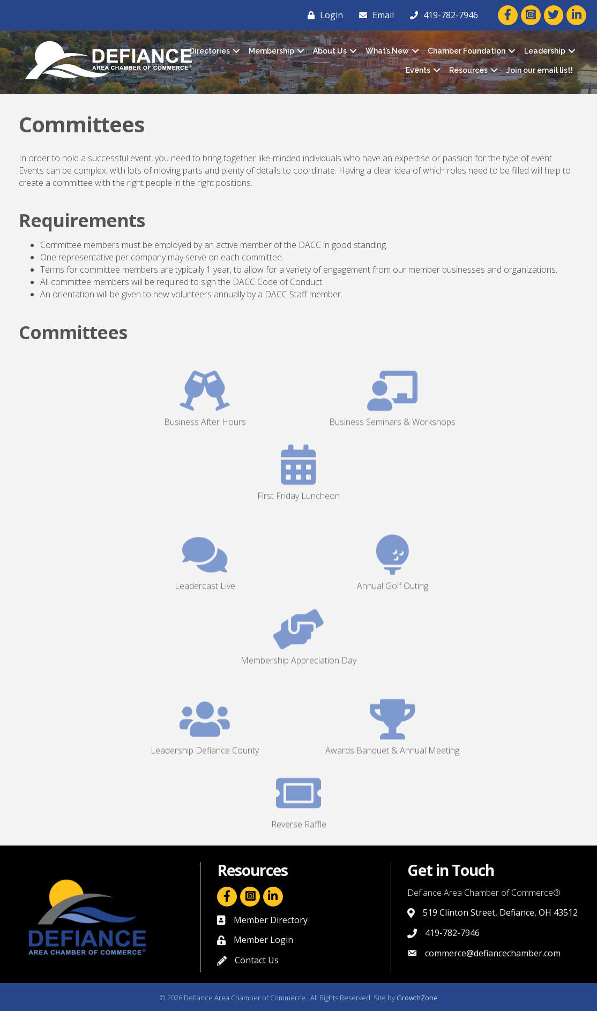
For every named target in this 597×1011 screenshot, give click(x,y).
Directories (209, 51)
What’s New (387, 51)
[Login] (322, 15)
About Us (330, 51)
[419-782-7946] (441, 15)
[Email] (374, 15)
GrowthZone (417, 997)
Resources (468, 70)
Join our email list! (539, 70)
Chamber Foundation (466, 51)
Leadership (544, 51)
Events (418, 70)
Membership (271, 51)
